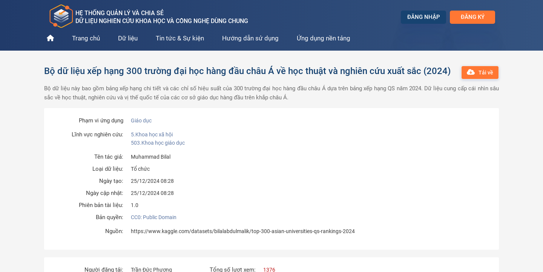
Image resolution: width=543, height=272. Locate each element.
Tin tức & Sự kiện (180, 38)
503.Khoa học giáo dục (158, 143)
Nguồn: (114, 231)
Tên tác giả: (108, 157)
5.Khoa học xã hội (152, 134)
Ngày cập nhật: (104, 193)
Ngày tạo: (111, 181)
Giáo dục (141, 120)
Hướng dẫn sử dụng (250, 38)
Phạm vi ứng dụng (101, 120)
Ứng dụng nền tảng (323, 38)
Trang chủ (86, 38)
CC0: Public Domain (153, 217)
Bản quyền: (109, 217)
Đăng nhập (423, 17)
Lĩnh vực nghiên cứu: (97, 134)
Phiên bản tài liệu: (101, 205)
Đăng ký (473, 17)
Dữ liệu (128, 38)
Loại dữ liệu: (107, 169)
